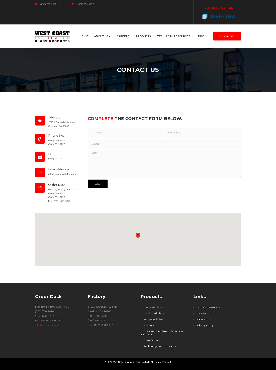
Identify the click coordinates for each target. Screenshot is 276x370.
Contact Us (227, 36)
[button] (138, 236)
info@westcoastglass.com (51, 325)
